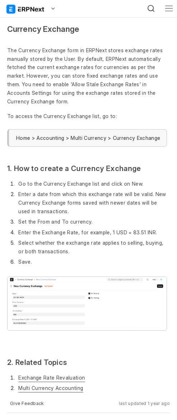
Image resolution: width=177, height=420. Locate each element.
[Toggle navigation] (169, 8)
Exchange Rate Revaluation (51, 378)
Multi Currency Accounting (50, 388)
